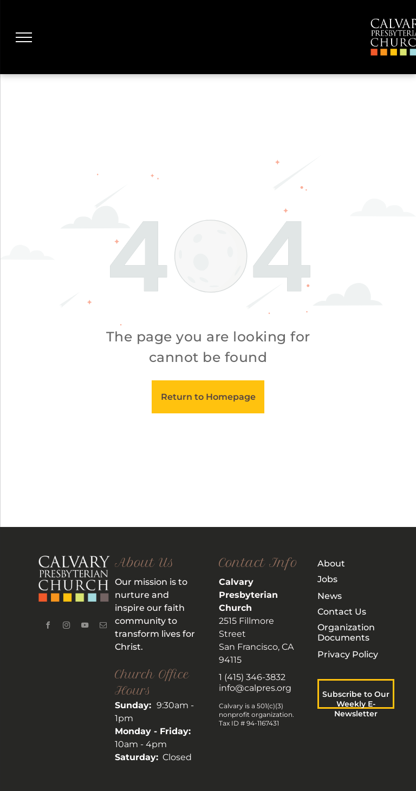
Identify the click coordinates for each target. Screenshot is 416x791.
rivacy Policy (351, 654)
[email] (103, 627)
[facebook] (47, 627)
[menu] (24, 37)
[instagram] (66, 627)
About (331, 563)
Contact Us (341, 612)
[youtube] (84, 627)
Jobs (327, 579)
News (329, 596)
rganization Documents (346, 632)
